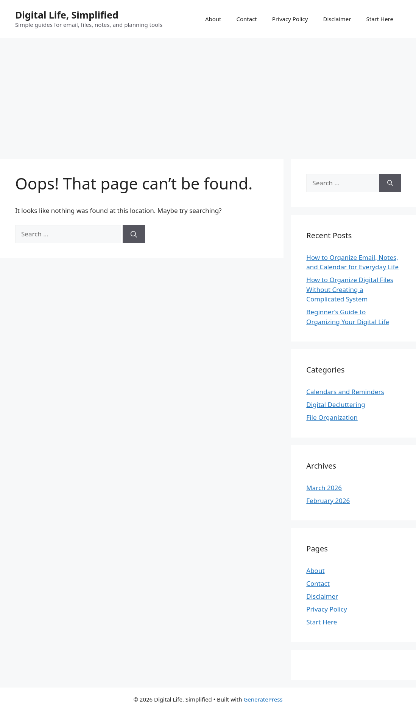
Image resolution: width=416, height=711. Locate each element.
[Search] (134, 234)
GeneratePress (262, 699)
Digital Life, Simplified (66, 14)
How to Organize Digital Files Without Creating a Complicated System (349, 289)
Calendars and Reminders (345, 391)
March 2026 (324, 487)
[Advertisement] (208, 94)
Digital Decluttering (335, 404)
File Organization (331, 417)
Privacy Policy (290, 19)
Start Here (379, 19)
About (213, 19)
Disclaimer (337, 19)
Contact (246, 19)
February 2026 (328, 500)
